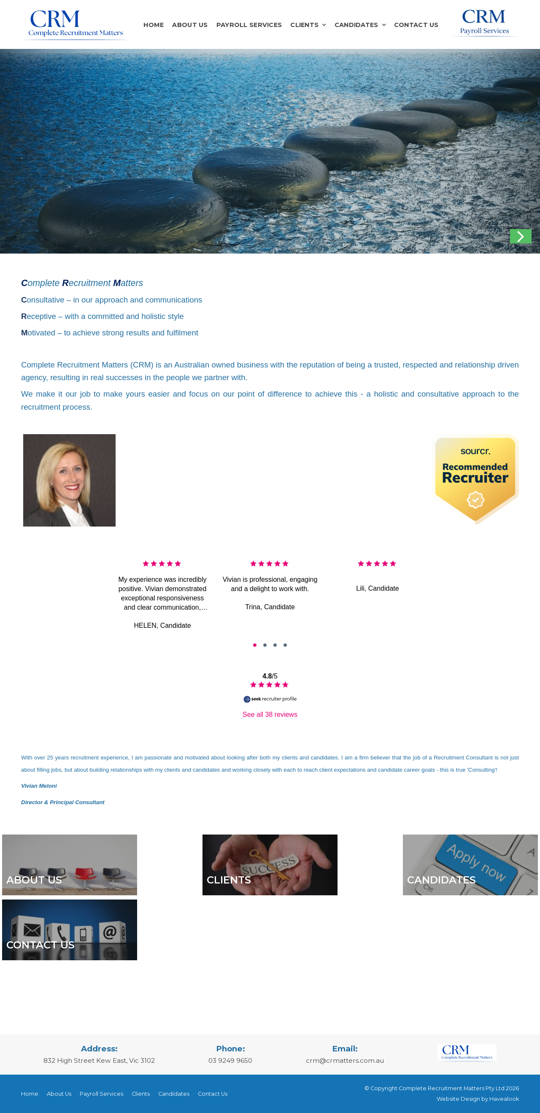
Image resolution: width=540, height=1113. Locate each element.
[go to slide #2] (275, 645)
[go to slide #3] (285, 645)
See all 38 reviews (270, 714)
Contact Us (416, 25)
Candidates (356, 25)
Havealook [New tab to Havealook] (504, 1099)
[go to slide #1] (265, 645)
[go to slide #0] (254, 645)
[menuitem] (30, 1094)
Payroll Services (249, 25)
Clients (304, 25)
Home (153, 25)
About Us (190, 25)
